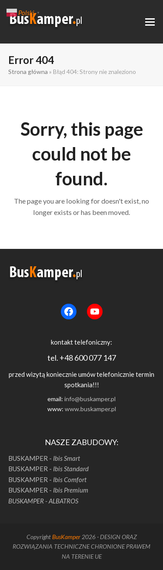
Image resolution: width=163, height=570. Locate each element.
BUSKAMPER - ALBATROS (43, 501)
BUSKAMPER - (44, 458)
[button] (150, 22)
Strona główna (28, 71)
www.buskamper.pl (90, 408)
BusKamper (66, 536)
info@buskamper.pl (90, 398)
